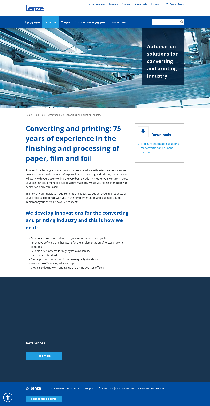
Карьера (113, 3)
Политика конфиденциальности (116, 388)
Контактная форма (44, 399)
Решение (51, 22)
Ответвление (55, 114)
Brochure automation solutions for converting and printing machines (160, 148)
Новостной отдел (96, 3)
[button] (7, 397)
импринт (90, 388)
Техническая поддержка (90, 22)
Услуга (65, 22)
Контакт (155, 3)
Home (29, 114)
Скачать (126, 3)
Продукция (32, 22)
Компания (119, 22)
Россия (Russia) (175, 3)
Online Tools (141, 3)
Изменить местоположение (66, 388)
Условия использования (151, 388)
